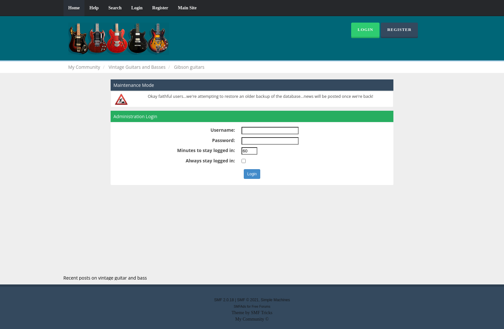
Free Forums (261, 306)
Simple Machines (275, 300)
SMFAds (240, 306)
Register (160, 7)
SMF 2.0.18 (224, 300)
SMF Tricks (261, 312)
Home (74, 7)
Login (137, 7)
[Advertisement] (252, 230)
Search (115, 7)
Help (94, 7)
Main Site (187, 7)
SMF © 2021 (248, 300)
